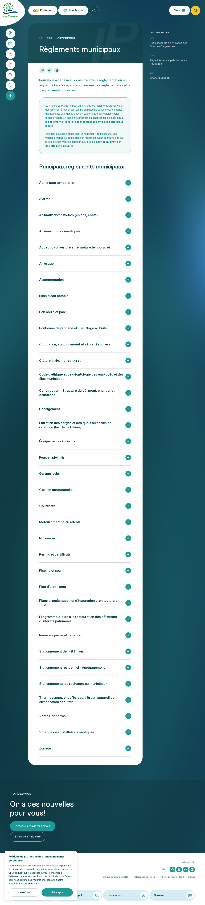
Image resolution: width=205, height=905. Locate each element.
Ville (49, 37)
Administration (66, 37)
